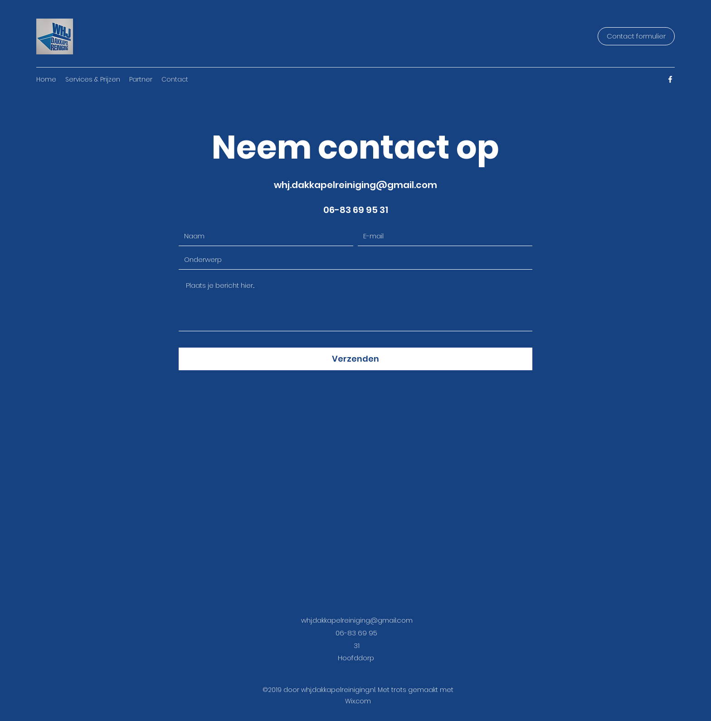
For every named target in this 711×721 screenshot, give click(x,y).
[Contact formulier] (636, 36)
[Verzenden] (355, 359)
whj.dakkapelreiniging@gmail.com (355, 185)
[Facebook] (670, 79)
